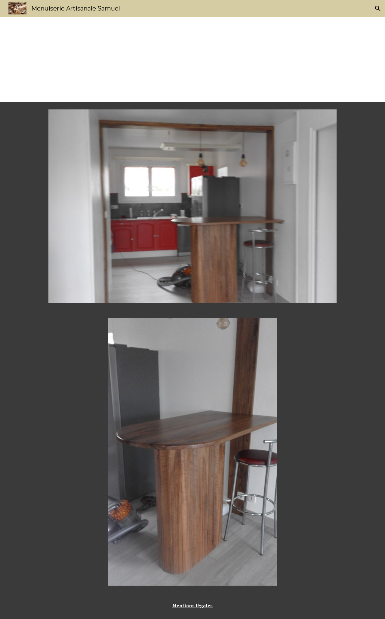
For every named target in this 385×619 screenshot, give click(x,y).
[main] (192, 59)
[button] (378, 8)
